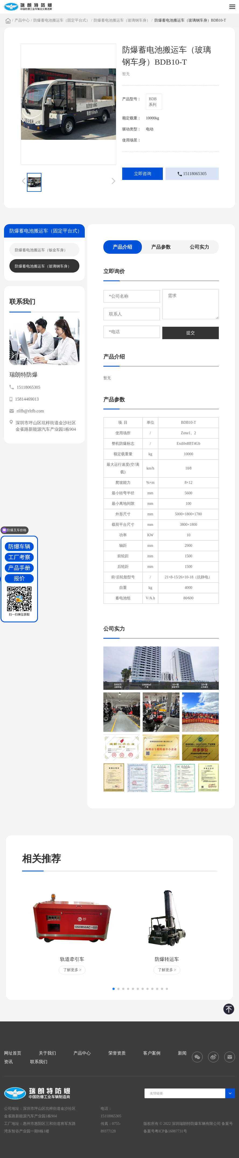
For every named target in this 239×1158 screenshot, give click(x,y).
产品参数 (161, 247)
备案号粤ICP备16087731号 (165, 1131)
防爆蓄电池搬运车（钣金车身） (41, 250)
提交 (190, 333)
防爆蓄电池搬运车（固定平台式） (61, 20)
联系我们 (38, 1061)
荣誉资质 (117, 1053)
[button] (114, 989)
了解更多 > (72, 970)
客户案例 (151, 1053)
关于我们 (47, 1053)
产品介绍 (122, 247)
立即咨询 (142, 173)
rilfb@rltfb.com (26, 411)
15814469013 (24, 399)
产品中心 (22, 20)
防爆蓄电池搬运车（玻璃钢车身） (122, 20)
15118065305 (192, 173)
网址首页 (12, 1053)
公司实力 (199, 247)
